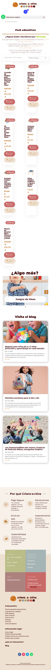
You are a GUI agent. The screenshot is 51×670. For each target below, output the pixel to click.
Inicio (6, 21)
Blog (7, 646)
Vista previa (9, 107)
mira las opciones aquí (33, 40)
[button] (25, 306)
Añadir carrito (9, 101)
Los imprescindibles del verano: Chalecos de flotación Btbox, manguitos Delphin (25, 448)
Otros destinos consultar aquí (30, 47)
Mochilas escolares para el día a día (22, 398)
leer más (7, 359)
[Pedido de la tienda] (37, 58)
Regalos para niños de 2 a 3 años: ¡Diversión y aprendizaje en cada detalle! (25, 348)
